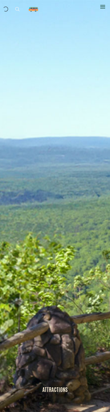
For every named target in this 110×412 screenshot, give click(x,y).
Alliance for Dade (55, 210)
